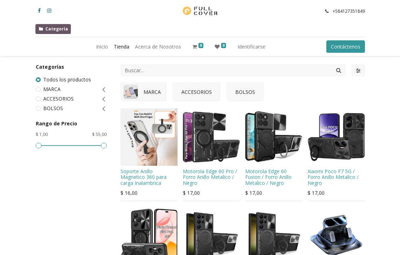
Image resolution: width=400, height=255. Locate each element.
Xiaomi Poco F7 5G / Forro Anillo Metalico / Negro (333, 177)
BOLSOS (53, 108)
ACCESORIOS (58, 98)
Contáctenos (345, 46)
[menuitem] (102, 46)
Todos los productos (67, 79)
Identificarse (251, 46)
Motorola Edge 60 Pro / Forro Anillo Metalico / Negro (210, 177)
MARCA (52, 89)
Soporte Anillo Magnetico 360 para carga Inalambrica (143, 177)
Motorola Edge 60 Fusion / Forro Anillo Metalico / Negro (268, 177)
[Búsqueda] (339, 70)
